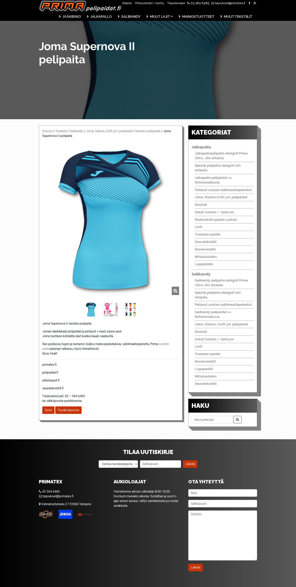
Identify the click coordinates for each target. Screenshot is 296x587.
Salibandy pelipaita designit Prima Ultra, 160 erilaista (221, 283)
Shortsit (201, 205)
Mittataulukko (206, 257)
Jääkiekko (72, 16)
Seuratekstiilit (206, 242)
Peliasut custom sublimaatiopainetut (223, 190)
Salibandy (131, 16)
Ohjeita (127, 3)
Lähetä (190, 464)
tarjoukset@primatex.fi (228, 3)
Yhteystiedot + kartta (149, 3)
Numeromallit (205, 249)
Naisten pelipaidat (147, 131)
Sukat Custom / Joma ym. (214, 212)
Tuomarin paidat (207, 234)
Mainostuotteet (198, 16)
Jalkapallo (101, 16)
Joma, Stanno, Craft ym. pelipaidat (109, 131)
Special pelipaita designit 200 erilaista (218, 168)
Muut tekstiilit (238, 16)
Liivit (198, 227)
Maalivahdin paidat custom (216, 220)
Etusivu (47, 131)
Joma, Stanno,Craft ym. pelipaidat (221, 197)
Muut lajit (160, 16)
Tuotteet (61, 131)
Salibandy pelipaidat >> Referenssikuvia (213, 314)
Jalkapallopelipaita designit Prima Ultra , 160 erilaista (221, 155)
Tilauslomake (176, 3)
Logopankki (204, 264)
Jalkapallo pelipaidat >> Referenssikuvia (213, 180)
